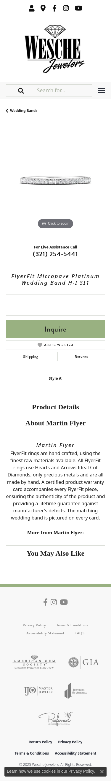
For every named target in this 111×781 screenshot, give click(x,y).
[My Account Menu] (32, 8)
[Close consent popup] (102, 771)
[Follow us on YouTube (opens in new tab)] (78, 8)
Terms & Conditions (72, 625)
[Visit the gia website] (83, 662)
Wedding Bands (23, 110)
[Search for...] (64, 90)
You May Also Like (55, 553)
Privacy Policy (34, 625)
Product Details (55, 407)
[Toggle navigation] (101, 90)
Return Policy (40, 741)
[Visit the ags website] (34, 662)
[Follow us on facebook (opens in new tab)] (54, 8)
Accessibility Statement (45, 633)
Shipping (31, 356)
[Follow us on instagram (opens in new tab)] (66, 8)
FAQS (80, 633)
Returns (81, 356)
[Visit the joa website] (76, 690)
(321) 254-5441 (55, 254)
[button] (21, 90)
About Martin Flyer (55, 423)
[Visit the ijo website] (38, 690)
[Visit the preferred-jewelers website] (55, 718)
